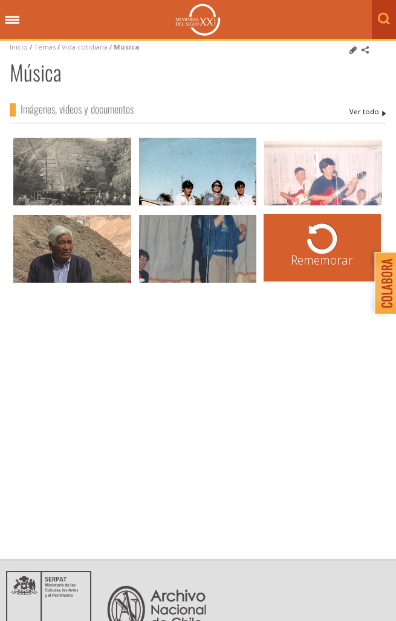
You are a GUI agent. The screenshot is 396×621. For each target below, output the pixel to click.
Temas (45, 46)
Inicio (19, 46)
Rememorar (322, 260)
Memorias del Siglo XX (198, 19)
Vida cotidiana (85, 46)
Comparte (365, 50)
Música (127, 46)
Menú (12, 20)
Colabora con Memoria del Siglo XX (382, 283)
